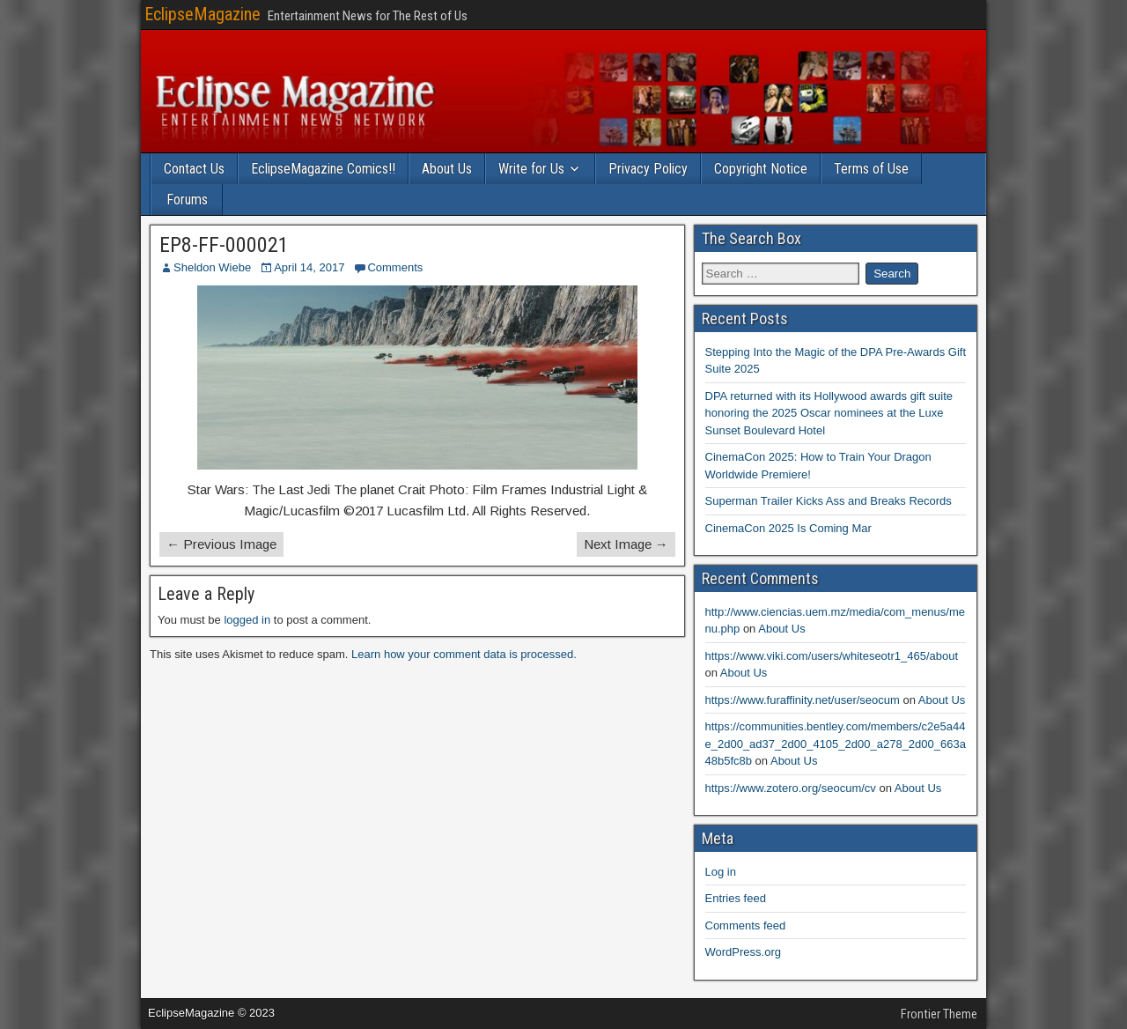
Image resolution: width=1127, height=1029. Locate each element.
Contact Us (194, 168)
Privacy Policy (648, 168)
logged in (247, 619)
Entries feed (735, 898)
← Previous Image (221, 544)
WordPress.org (743, 952)
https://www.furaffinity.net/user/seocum (802, 700)
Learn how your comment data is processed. (464, 654)
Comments (395, 267)
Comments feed (745, 925)
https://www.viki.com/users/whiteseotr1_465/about (832, 656)
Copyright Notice (760, 168)
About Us (447, 168)
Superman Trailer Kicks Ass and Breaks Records (828, 500)
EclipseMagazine (202, 14)
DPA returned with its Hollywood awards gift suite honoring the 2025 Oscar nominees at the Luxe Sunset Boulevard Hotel (829, 413)
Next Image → (626, 544)
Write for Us (531, 168)
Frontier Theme (939, 1014)
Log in (720, 871)
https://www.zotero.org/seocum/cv (790, 788)
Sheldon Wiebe (212, 267)
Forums (187, 199)
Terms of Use (871, 168)
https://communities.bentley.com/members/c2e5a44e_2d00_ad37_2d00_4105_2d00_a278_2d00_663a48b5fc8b (835, 743)
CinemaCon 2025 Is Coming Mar (788, 528)
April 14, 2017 (309, 267)
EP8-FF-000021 (224, 245)
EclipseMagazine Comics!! (323, 168)
